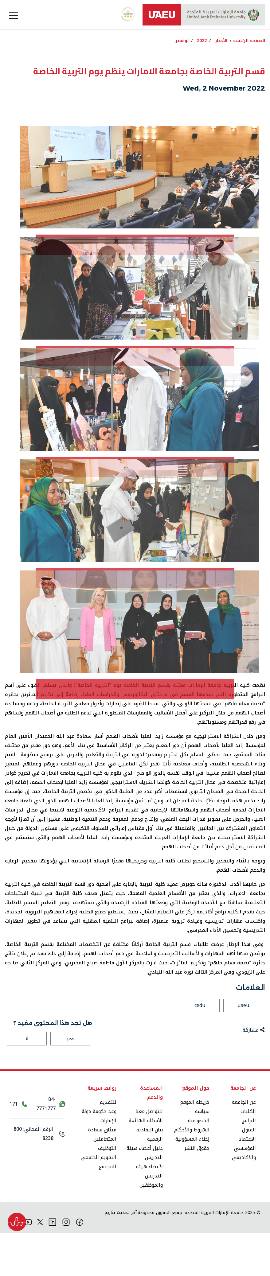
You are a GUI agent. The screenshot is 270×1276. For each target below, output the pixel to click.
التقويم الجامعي (98, 1200)
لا (27, 1082)
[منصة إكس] (40, 1265)
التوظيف (107, 1191)
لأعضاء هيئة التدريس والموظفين (149, 1219)
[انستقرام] (66, 1265)
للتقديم (108, 1145)
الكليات (248, 1154)
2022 (202, 41)
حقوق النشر (196, 1191)
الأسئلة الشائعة (146, 1164)
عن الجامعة (244, 1145)
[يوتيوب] (27, 1265)
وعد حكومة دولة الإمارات (99, 1159)
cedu (199, 1048)
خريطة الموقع (194, 1145)
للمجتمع (107, 1210)
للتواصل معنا (149, 1154)
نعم (70, 1082)
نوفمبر (182, 41)
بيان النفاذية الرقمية (149, 1177)
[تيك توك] (14, 1265)
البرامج (249, 1164)
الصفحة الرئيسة (249, 41)
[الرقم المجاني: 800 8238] (37, 1177)
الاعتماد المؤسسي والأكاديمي (244, 1191)
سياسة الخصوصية (198, 1159)
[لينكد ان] (52, 1265)
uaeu (243, 1048)
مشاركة (253, 1073)
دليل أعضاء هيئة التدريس (145, 1196)
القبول (249, 1173)
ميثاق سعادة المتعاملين (102, 1177)
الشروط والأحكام (191, 1173)
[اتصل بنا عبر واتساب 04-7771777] (49, 1147)
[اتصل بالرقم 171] (18, 1147)
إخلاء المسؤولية (192, 1182)
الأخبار (221, 41)
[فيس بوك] (79, 1265)
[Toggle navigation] (13, 14)
